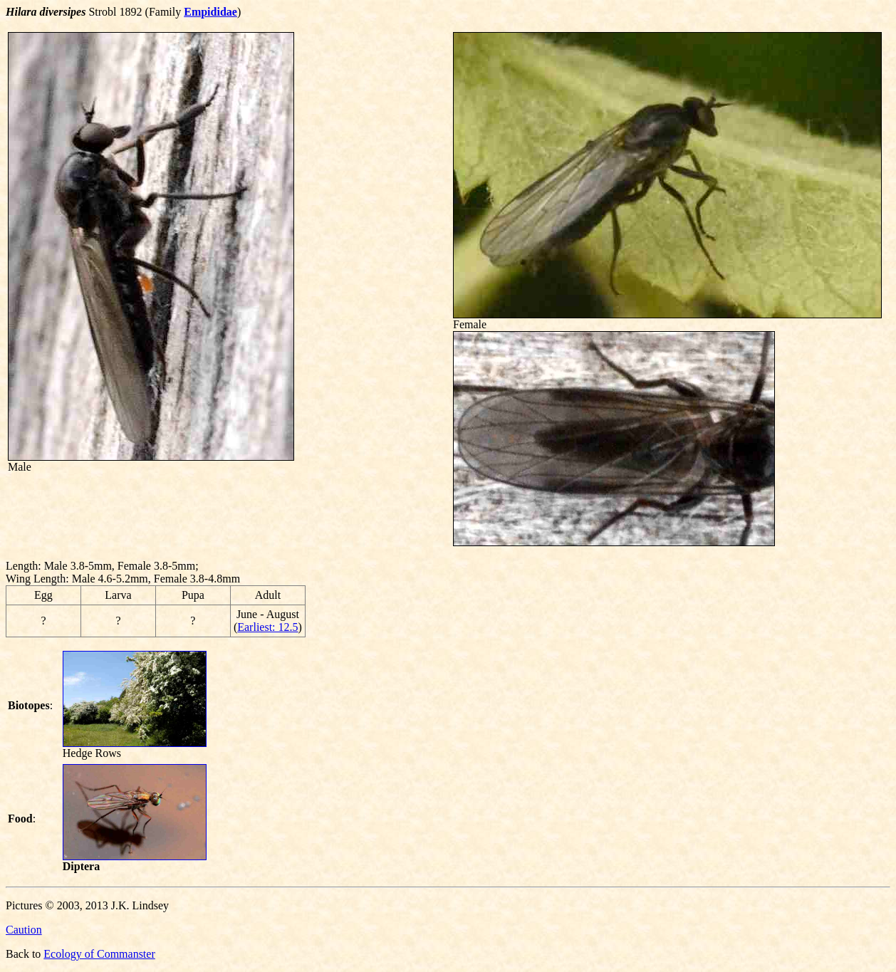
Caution (24, 930)
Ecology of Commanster (99, 954)
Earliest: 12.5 (267, 627)
